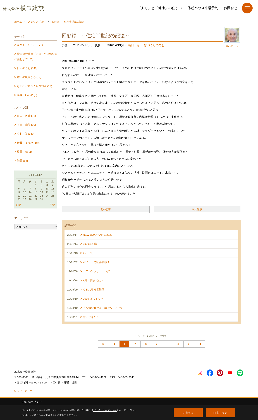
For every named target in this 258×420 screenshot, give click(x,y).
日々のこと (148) (27, 68)
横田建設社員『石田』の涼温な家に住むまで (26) (35, 56)
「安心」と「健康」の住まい (160, 8)
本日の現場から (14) (29, 77)
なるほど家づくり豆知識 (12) (34, 86)
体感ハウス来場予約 (203, 8)
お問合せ (230, 8)
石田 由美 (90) (26, 124)
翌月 (53, 204)
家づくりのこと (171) (30, 44)
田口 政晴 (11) (26, 115)
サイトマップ (24, 391)
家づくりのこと (154, 45)
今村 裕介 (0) (26, 133)
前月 (19, 204)
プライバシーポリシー (105, 410)
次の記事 (197, 209)
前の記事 (106, 209)
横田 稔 (134, 45)
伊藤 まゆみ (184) (28, 142)
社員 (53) (22, 160)
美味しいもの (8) (27, 95)
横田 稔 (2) (24, 151)
